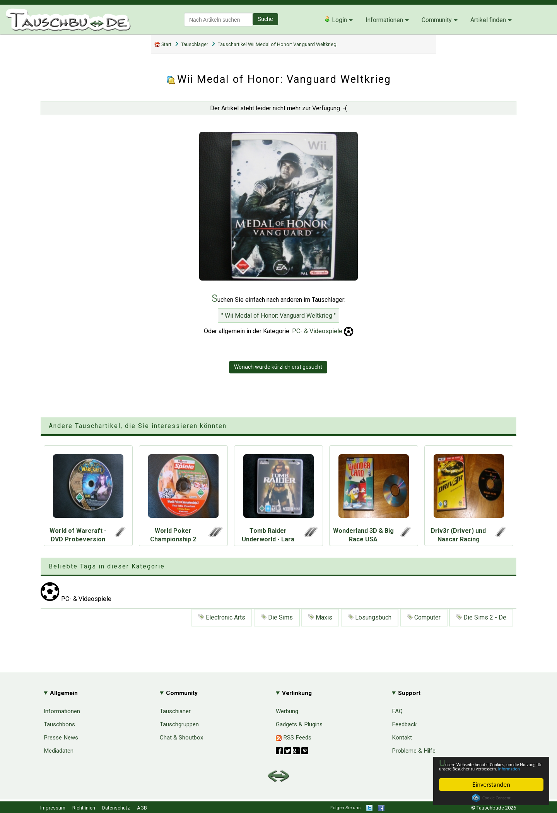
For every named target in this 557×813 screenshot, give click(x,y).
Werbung (287, 711)
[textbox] (218, 19)
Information (487, 768)
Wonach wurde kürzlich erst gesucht (278, 367)
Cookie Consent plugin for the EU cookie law (491, 798)
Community (437, 20)
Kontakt (402, 737)
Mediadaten (58, 750)
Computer (424, 617)
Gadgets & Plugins (299, 724)
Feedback (404, 724)
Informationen (384, 20)
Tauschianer (175, 711)
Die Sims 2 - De (481, 617)
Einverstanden (491, 784)
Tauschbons (59, 724)
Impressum (52, 808)
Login (335, 20)
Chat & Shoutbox (181, 737)
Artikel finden (488, 20)
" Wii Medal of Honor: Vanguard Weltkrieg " (278, 315)
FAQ (397, 711)
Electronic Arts (221, 617)
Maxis (320, 617)
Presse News (61, 737)
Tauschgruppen (179, 724)
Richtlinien (83, 808)
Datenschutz (116, 808)
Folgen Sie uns (345, 807)
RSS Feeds (293, 737)
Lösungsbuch (369, 617)
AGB (142, 808)
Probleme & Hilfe (414, 750)
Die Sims (277, 617)
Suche (265, 19)
